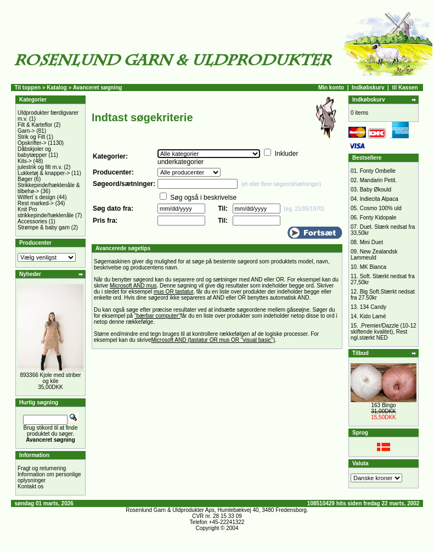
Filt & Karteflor (35, 125)
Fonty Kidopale (378, 218)
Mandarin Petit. (378, 180)
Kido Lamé (373, 316)
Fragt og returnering (42, 468)
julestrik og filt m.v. (40, 167)
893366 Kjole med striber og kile (50, 378)
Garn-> (26, 131)
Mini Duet (371, 242)
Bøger (25, 179)
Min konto (331, 88)
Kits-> (25, 161)
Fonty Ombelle (378, 171)
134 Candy (373, 307)
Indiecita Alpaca (379, 199)
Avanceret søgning (97, 88)
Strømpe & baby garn (44, 227)
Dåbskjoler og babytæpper (34, 152)
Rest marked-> (36, 203)
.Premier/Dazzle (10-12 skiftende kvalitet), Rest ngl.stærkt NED (383, 332)
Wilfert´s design (36, 197)
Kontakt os (30, 486)
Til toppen (28, 88)
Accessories (32, 221)
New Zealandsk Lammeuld (374, 255)
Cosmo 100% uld (381, 208)
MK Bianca (373, 267)
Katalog (57, 88)
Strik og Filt (31, 137)
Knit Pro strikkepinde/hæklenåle (46, 212)
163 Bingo (383, 405)
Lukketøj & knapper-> (44, 173)
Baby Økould (375, 190)
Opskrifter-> (32, 143)
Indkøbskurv (368, 88)
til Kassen (405, 88)
